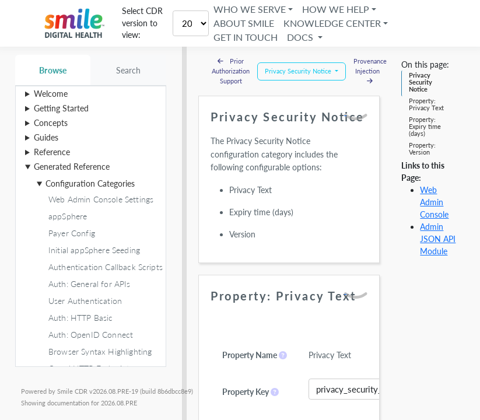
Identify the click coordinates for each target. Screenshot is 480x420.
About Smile (245, 23)
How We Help (337, 9)
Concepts (51, 123)
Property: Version (422, 148)
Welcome (51, 94)
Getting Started (61, 108)
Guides (46, 137)
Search (128, 70)
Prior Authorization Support (231, 71)
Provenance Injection (370, 71)
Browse (52, 70)
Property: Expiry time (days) (425, 127)
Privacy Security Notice (420, 82)
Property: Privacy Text (426, 104)
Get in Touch (247, 37)
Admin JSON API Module (438, 239)
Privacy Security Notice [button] (299, 71)
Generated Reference (72, 167)
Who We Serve (251, 9)
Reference (52, 152)
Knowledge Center (334, 23)
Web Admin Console (434, 202)
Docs (303, 37)
